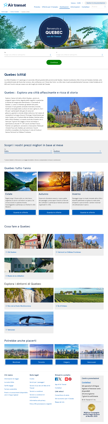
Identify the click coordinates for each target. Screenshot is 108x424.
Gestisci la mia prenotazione (96, 3)
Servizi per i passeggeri (37, 382)
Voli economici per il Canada (64, 399)
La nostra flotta (9, 382)
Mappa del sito (59, 402)
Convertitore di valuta (62, 395)
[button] (54, 62)
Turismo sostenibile (10, 389)
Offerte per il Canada (50, 6)
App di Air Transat (60, 384)
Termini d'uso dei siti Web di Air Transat (40, 387)
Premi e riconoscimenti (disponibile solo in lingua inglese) (16, 394)
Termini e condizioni (36, 391)
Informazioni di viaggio (11, 379)
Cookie (32, 379)
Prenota (37, 6)
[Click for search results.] (105, 6)
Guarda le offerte (20, 212)
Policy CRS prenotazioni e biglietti (41, 404)
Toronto (41, 362)
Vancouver (91, 362)
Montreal (16, 362)
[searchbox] (99, 6)
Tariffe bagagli (8, 386)
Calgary (67, 362)
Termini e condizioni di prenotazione (37, 396)
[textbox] (28, 54)
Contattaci (85, 7)
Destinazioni (64, 7)
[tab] (28, 245)
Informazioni (75, 6)
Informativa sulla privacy (37, 400)
